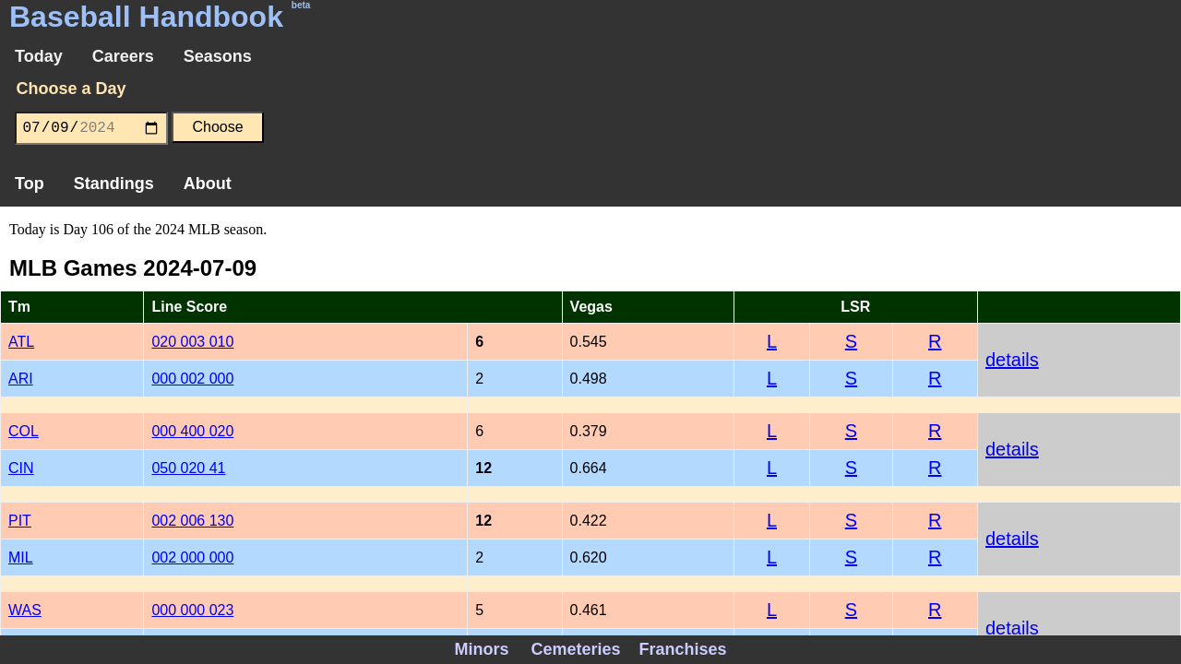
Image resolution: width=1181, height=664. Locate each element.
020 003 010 (192, 342)
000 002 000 (192, 378)
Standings (114, 183)
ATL (21, 342)
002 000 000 (192, 557)
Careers (123, 56)
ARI (20, 378)
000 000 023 (192, 610)
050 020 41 (188, 468)
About (208, 183)
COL (23, 431)
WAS (25, 610)
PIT (19, 520)
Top (29, 183)
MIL (20, 557)
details (1012, 360)
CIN (21, 468)
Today (39, 56)
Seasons (218, 56)
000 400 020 (192, 431)
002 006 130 (192, 520)
